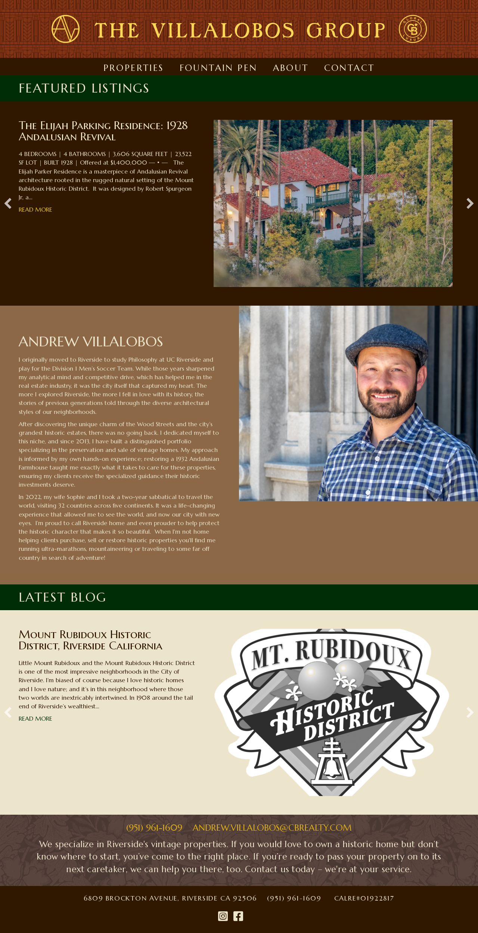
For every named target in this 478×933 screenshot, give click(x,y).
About (291, 67)
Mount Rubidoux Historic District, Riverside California (90, 639)
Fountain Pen (219, 67)
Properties (133, 67)
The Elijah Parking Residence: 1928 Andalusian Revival (103, 130)
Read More (35, 209)
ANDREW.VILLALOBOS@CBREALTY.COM (272, 828)
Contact (349, 67)
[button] (8, 203)
